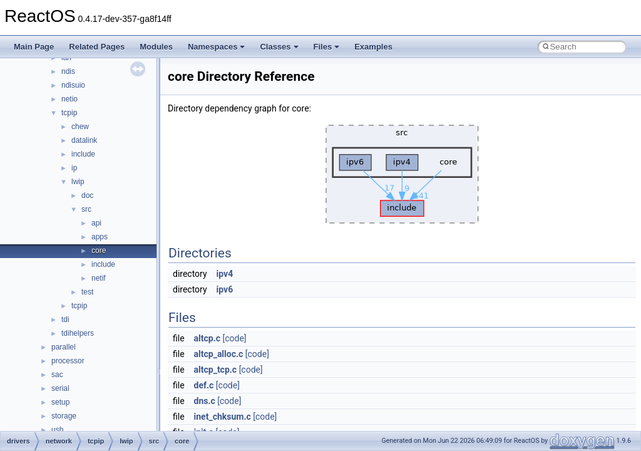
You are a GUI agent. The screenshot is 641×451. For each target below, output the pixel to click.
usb (57, 429)
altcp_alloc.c (219, 354)
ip (74, 167)
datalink (84, 140)
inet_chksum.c (222, 417)
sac (57, 374)
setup (60, 402)
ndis (68, 71)
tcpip (69, 112)
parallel (63, 347)
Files (327, 46)
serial (60, 388)
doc (87, 195)
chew (80, 126)
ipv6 (225, 289)
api (96, 223)
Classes (279, 46)
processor (68, 360)
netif (98, 278)
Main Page (34, 46)
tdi (65, 319)
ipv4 (225, 274)
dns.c (204, 401)
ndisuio (73, 85)
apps (99, 236)
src (86, 209)
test (87, 292)
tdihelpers (77, 333)
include (83, 154)
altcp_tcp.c (215, 370)
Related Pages (97, 46)
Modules (156, 46)
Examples (373, 46)
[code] (235, 338)
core (98, 250)
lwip (78, 181)
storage (63, 416)
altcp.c (207, 338)
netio (69, 99)
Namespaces (216, 46)
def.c (204, 385)
